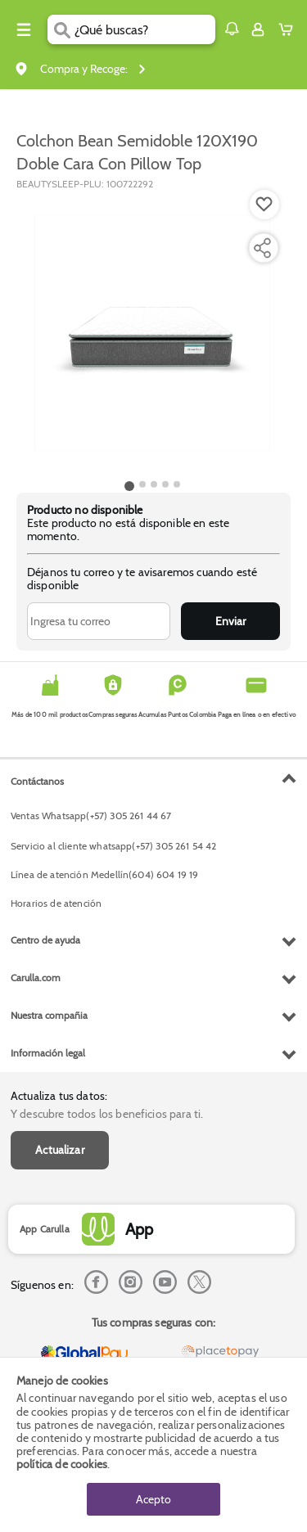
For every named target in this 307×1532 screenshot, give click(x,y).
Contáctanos (37, 781)
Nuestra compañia (49, 1015)
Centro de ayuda (45, 940)
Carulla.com (36, 977)
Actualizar (59, 1149)
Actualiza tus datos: (59, 1095)
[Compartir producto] (262, 248)
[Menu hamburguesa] (24, 29)
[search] (144, 29)
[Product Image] (152, 333)
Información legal (48, 1053)
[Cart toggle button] (289, 29)
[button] (231, 28)
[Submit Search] (60, 29)
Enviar (230, 621)
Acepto (153, 1499)
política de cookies (61, 1464)
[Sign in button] (258, 29)
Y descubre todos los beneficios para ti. (107, 1113)
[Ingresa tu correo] (98, 621)
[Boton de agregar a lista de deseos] (264, 204)
